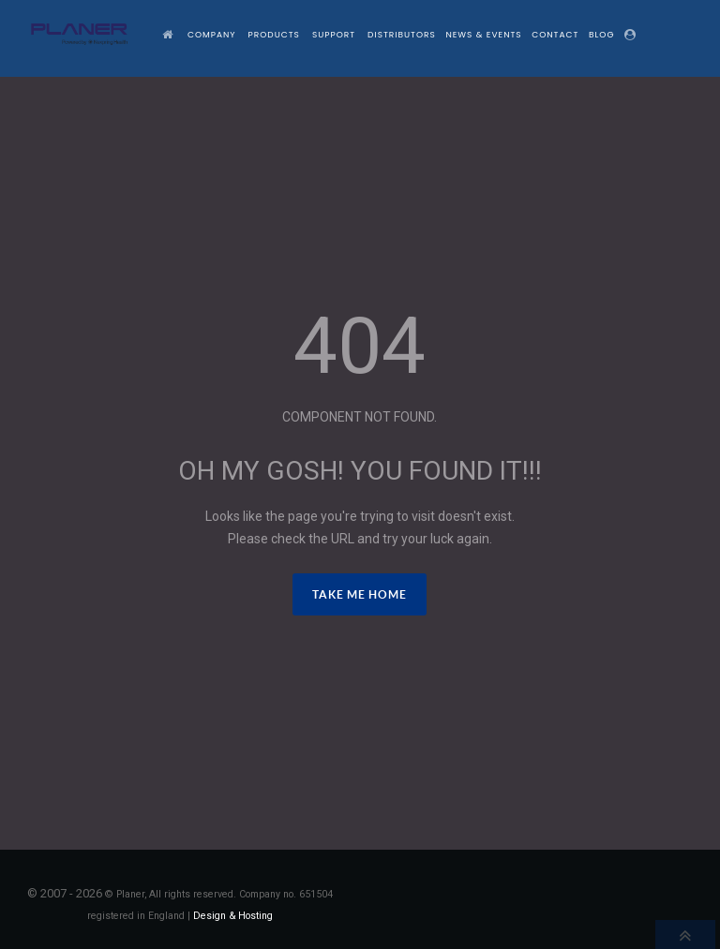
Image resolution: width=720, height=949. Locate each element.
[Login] (633, 35)
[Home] (170, 35)
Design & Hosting (233, 916)
